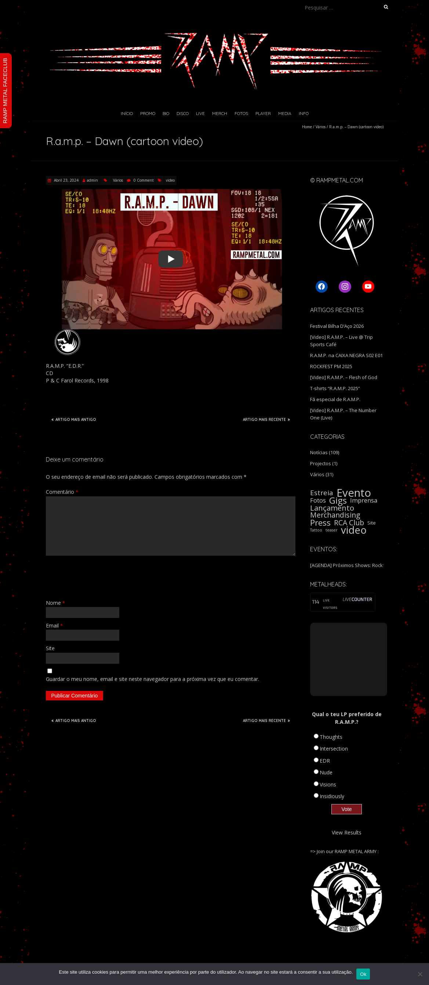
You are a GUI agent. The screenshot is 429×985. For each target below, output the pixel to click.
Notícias (319, 452)
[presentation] (101, 577)
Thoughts (331, 736)
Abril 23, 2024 (66, 180)
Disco (183, 113)
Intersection (334, 748)
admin (92, 180)
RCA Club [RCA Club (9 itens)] (349, 522)
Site (50, 648)
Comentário (62, 491)
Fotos (241, 113)
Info (304, 113)
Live (200, 113)
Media (284, 113)
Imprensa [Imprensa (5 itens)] (363, 500)
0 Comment (144, 180)
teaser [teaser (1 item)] (332, 530)
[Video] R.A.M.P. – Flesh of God (343, 377)
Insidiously (332, 796)
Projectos (320, 463)
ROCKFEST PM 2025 (331, 366)
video (170, 180)
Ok (363, 974)
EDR (325, 760)
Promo (147, 113)
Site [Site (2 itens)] (371, 522)
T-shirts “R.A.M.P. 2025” (335, 388)
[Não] (419, 974)
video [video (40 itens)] (354, 530)
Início (127, 113)
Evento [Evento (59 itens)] (354, 492)
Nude (326, 772)
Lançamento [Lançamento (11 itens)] (332, 507)
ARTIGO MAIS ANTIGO (73, 419)
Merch (219, 113)
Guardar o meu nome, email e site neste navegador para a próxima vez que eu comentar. (152, 678)
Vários (321, 126)
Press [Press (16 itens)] (320, 522)
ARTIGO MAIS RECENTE (266, 419)
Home (307, 126)
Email (54, 625)
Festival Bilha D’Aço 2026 (337, 326)
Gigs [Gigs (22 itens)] (338, 500)
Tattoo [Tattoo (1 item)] (316, 530)
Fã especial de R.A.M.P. (335, 399)
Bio (166, 113)
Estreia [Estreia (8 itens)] (321, 492)
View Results (346, 832)
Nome (55, 602)
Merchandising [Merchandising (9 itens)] (335, 515)
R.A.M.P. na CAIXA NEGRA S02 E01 (346, 355)
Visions (328, 784)
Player (263, 113)
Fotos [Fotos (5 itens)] (318, 500)
